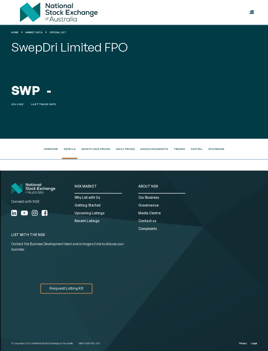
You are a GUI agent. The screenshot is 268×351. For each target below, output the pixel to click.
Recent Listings (87, 221)
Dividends (216, 149)
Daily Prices (125, 149)
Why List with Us (87, 197)
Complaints (147, 229)
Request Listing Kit (66, 288)
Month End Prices (95, 149)
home (14, 32)
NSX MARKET (86, 186)
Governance (148, 205)
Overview (51, 149)
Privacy (243, 343)
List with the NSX (28, 235)
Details (70, 149)
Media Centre (149, 213)
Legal (254, 343)
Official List (57, 32)
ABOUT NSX (148, 186)
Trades (179, 149)
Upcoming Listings (89, 213)
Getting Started (88, 205)
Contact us (147, 221)
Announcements (154, 149)
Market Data (33, 32)
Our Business (148, 197)
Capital (197, 149)
